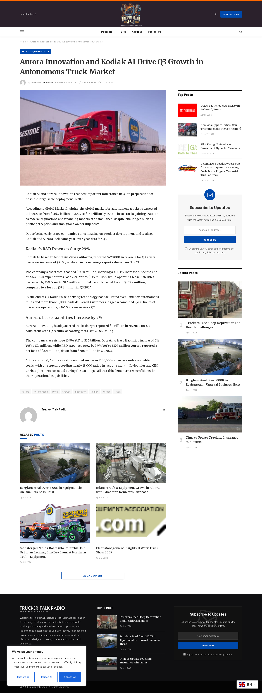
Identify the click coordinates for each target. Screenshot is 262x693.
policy (218, 654)
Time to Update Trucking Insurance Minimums (212, 440)
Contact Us (154, 31)
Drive (55, 391)
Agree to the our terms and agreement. (208, 654)
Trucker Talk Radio (42, 82)
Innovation (80, 391)
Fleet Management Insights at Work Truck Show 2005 (127, 550)
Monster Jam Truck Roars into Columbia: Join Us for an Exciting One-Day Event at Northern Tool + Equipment (53, 552)
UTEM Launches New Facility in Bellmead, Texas (220, 107)
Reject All (46, 676)
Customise (23, 676)
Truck (118, 391)
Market (106, 391)
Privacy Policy (206, 252)
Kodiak (94, 391)
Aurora (25, 391)
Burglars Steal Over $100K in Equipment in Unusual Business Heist (51, 490)
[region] (46, 666)
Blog (123, 31)
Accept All (70, 676)
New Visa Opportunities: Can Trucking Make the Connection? (221, 126)
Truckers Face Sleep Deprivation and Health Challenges (213, 325)
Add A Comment (93, 575)
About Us (137, 31)
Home (23, 41)
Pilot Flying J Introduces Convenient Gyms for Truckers (220, 146)
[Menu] (22, 31)
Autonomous (41, 391)
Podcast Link (231, 14)
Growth (66, 391)
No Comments (87, 82)
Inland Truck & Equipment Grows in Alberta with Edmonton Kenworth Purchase (128, 490)
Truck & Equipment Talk (35, 51)
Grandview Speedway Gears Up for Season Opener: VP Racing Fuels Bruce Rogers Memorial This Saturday (220, 169)
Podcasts (106, 31)
